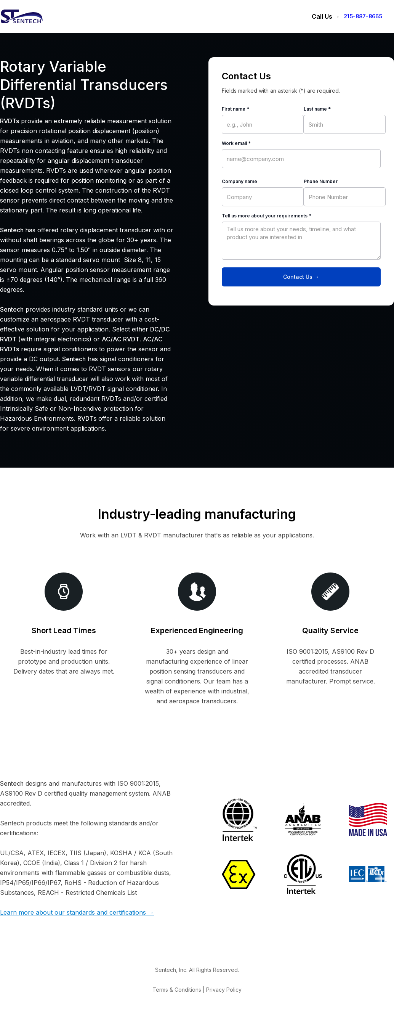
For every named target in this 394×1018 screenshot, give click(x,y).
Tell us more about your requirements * (266, 216)
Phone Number (321, 181)
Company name (239, 181)
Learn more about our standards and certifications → (77, 912)
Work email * (236, 143)
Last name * (317, 109)
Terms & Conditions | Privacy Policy (197, 989)
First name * (235, 109)
